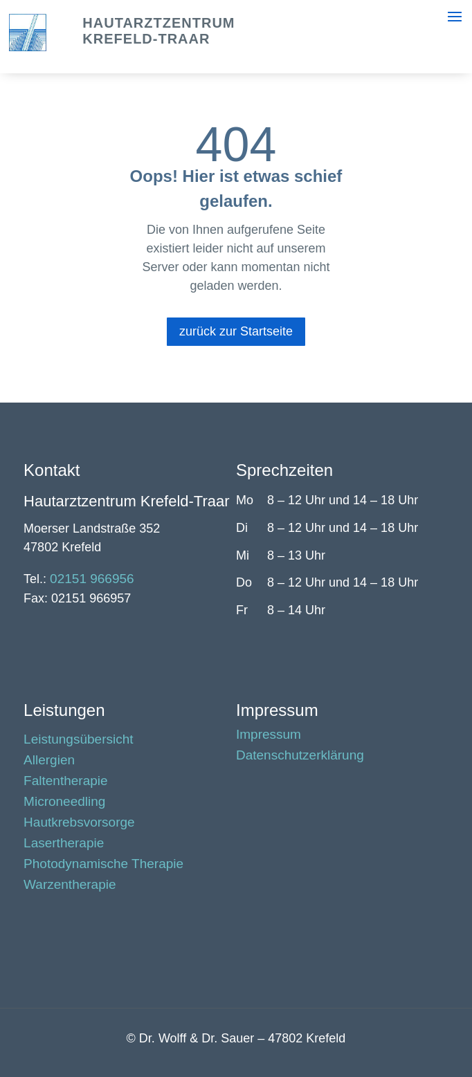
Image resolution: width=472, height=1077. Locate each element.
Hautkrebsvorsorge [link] (79, 823)
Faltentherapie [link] (65, 782)
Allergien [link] (49, 761)
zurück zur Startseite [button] (236, 331)
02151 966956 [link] (92, 578)
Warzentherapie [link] (70, 886)
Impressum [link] (268, 736)
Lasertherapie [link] (64, 844)
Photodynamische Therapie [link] (103, 865)
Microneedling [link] (64, 803)
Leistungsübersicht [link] (78, 740)
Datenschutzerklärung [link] (300, 756)
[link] (27, 47)
